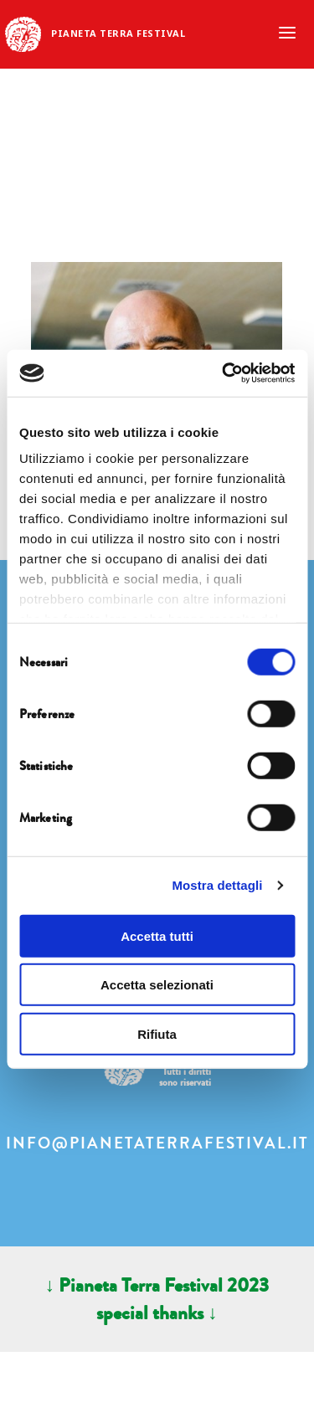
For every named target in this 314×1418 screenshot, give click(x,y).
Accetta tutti (157, 935)
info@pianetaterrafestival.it (157, 1143)
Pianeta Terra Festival (118, 33)
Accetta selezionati (157, 985)
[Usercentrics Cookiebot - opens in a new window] (223, 373)
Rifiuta (157, 1033)
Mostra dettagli (217, 885)
